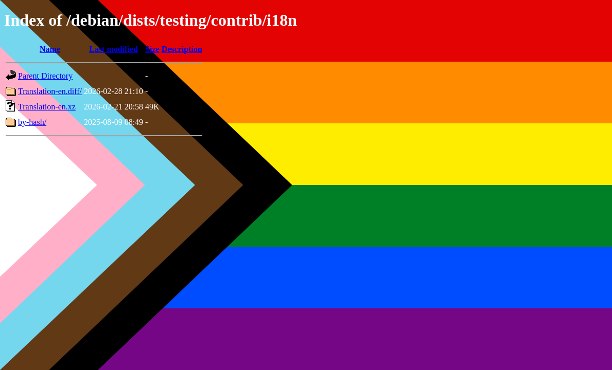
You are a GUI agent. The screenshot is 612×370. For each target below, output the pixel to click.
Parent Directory (45, 75)
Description (182, 49)
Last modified (113, 49)
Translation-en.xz (47, 106)
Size (152, 49)
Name (50, 49)
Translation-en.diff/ (50, 91)
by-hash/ (32, 122)
